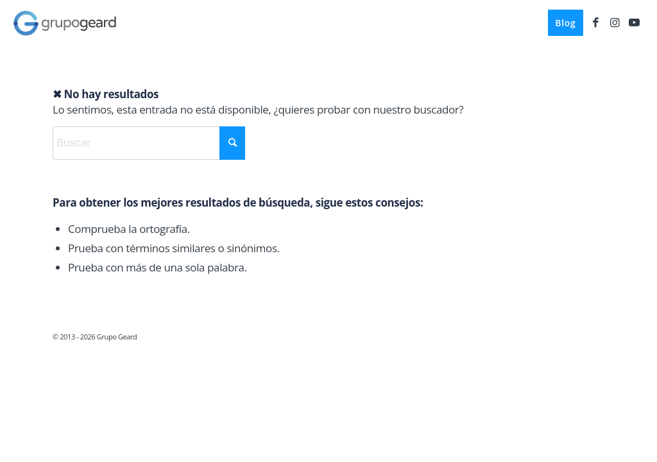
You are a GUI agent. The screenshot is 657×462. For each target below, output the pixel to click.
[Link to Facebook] (596, 22)
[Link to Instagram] (615, 22)
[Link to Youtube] (634, 22)
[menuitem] (565, 23)
